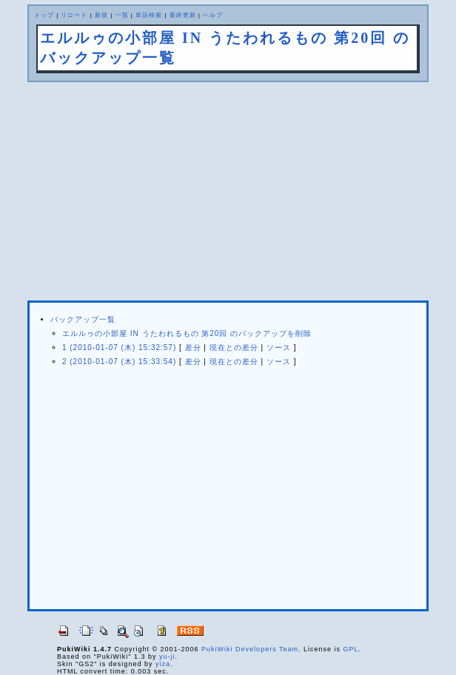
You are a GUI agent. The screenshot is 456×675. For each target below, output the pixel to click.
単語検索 (148, 15)
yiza (162, 664)
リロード (74, 15)
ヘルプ (213, 15)
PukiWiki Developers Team (249, 649)
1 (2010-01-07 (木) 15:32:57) (119, 347)
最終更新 (183, 15)
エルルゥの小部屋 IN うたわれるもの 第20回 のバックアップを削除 (187, 333)
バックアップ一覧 (82, 319)
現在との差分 (233, 347)
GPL (351, 649)
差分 (193, 347)
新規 (101, 15)
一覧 (122, 15)
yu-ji (167, 656)
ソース (278, 347)
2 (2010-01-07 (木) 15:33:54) (119, 361)
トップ (44, 15)
